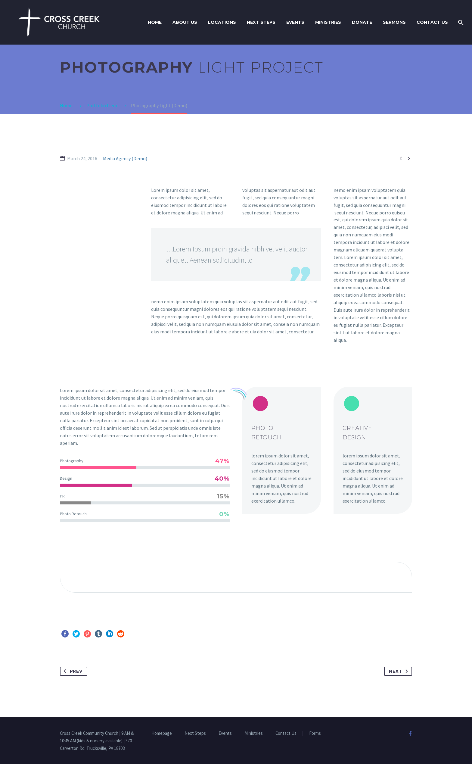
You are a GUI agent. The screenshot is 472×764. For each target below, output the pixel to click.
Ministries (328, 22)
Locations (222, 22)
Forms (315, 733)
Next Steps (261, 22)
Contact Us (432, 22)
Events (295, 22)
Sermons (394, 22)
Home (155, 22)
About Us (184, 22)
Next (400, 671)
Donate (362, 22)
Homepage (161, 733)
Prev (71, 671)
